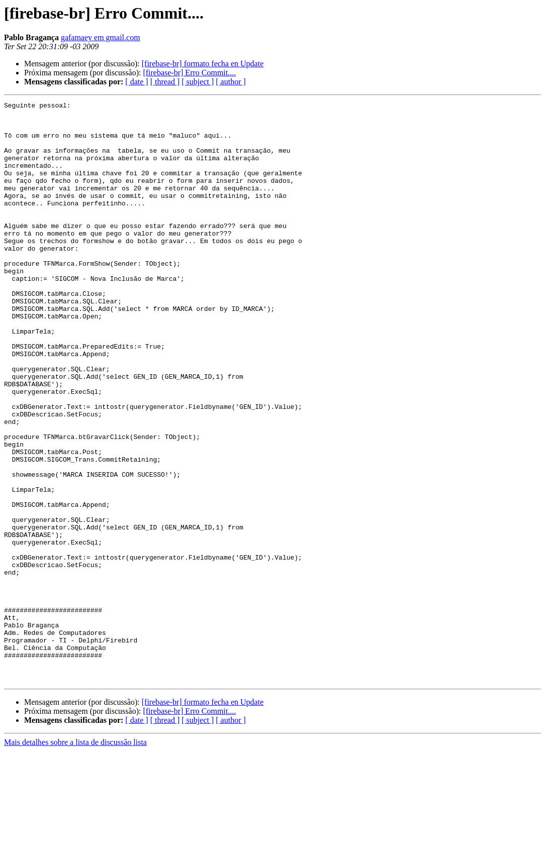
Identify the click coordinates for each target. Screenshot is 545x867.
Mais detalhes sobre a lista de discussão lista (75, 858)
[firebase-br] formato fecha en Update (203, 63)
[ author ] (231, 81)
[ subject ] (197, 81)
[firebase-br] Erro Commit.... (189, 72)
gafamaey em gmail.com (100, 37)
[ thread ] (165, 81)
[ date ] (136, 81)
